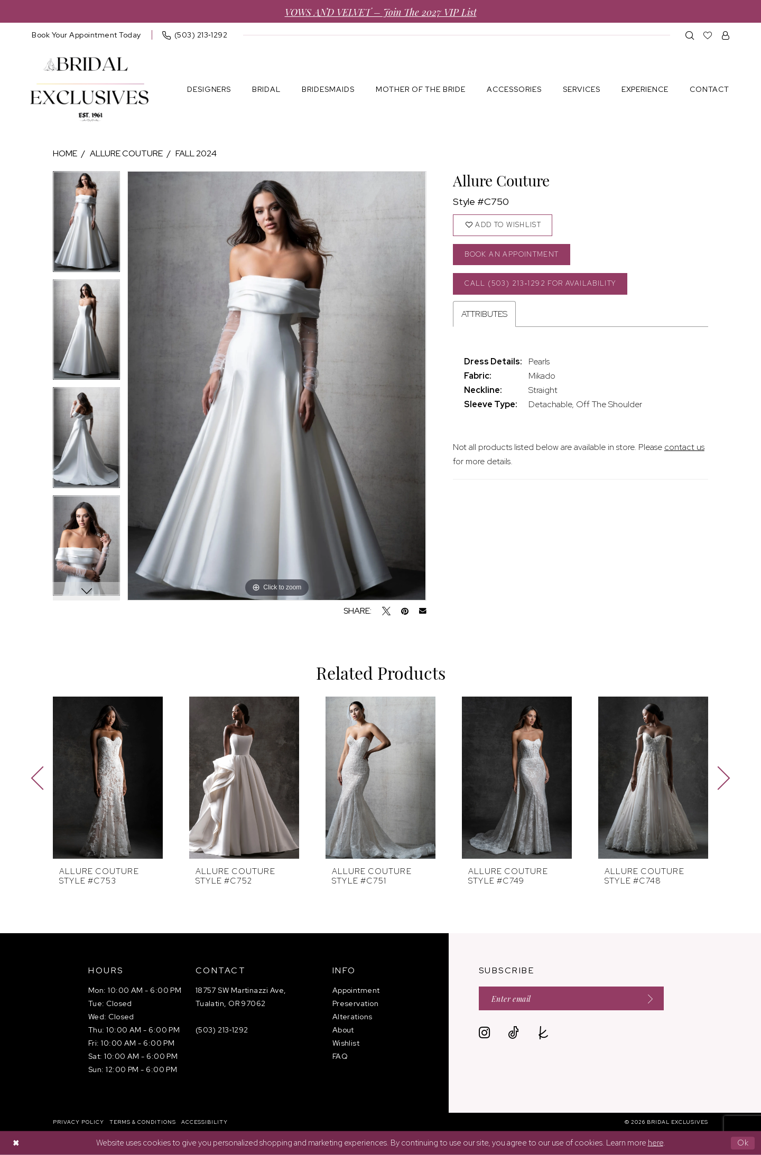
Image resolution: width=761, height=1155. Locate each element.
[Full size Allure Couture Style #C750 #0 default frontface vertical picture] (276, 386)
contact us (684, 447)
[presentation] (108, 778)
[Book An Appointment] (86, 34)
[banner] (89, 89)
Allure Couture (126, 153)
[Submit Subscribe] (646, 998)
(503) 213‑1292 (222, 1030)
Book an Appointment (512, 254)
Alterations (352, 1016)
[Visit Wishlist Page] (708, 35)
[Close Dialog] (15, 1143)
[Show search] (690, 35)
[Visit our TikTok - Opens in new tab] (513, 1032)
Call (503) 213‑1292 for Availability (540, 283)
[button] (726, 35)
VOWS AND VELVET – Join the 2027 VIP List (381, 11)
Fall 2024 (196, 153)
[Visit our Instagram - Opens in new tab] (484, 1032)
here (655, 1143)
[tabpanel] (86, 225)
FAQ (340, 1056)
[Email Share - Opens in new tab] (422, 611)
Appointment (356, 990)
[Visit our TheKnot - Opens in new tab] (543, 1032)
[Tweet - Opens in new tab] (386, 611)
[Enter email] (571, 998)
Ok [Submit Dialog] (743, 1143)
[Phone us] (195, 34)
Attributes (484, 314)
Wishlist (346, 1043)
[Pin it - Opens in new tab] (405, 611)
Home (65, 153)
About (343, 1030)
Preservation (355, 1003)
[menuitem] (86, 34)
